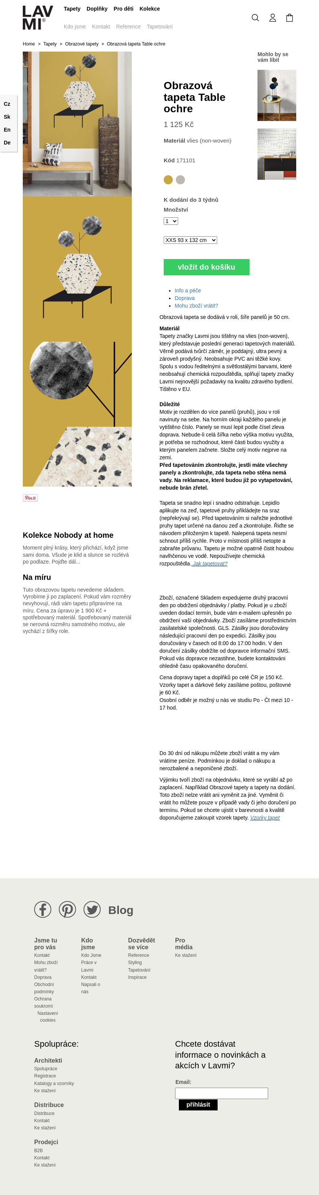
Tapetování (160, 27)
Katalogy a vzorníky (54, 1083)
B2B (38, 1150)
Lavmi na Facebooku (42, 909)
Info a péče (188, 290)
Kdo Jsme (91, 955)
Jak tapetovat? (209, 564)
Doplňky (97, 9)
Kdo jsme (75, 27)
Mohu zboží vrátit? (196, 306)
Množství (176, 209)
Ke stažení (186, 955)
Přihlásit (198, 1104)
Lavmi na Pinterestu (67, 909)
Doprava (185, 298)
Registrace (45, 1076)
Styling (135, 962)
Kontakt (101, 27)
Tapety (72, 9)
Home (29, 44)
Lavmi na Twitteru (92, 909)
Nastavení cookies (48, 1017)
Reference (128, 27)
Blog (121, 910)
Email (182, 1082)
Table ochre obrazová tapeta (168, 179)
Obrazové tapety (81, 44)
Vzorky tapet (265, 818)
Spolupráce (45, 1068)
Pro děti (123, 9)
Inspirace (137, 977)
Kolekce (149, 9)
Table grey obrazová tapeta (180, 179)
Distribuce (44, 1113)
